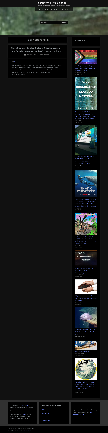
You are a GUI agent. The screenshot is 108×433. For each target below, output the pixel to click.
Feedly (24, 414)
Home (41, 9)
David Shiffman (44, 54)
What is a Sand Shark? (82, 351)
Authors (56, 9)
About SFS (48, 9)
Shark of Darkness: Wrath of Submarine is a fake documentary (84, 271)
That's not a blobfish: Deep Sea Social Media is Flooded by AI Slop (85, 332)
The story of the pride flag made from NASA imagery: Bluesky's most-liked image (85, 68)
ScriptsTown (27, 430)
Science (16, 62)
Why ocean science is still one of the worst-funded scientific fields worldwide (86, 298)
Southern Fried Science (52, 2)
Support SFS (65, 9)
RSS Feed (25, 405)
